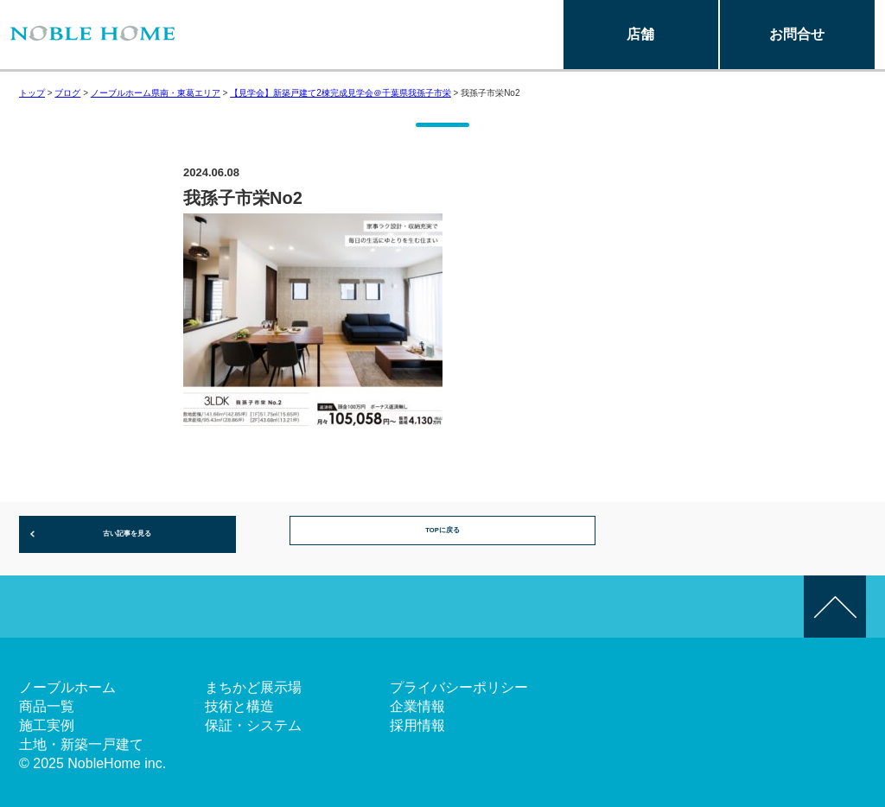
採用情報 (417, 718)
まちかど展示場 (253, 680)
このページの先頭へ (835, 600)
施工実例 (46, 718)
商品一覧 (46, 699)
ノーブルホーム (67, 680)
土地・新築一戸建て (81, 737)
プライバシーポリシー (459, 680)
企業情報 (417, 699)
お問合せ (797, 34)
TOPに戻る (443, 530)
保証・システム (253, 718)
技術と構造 (239, 699)
